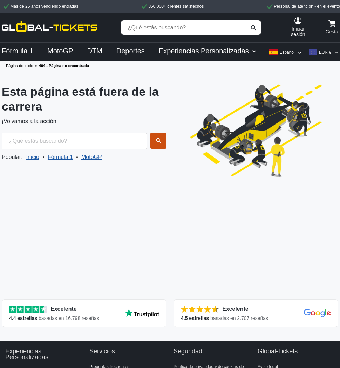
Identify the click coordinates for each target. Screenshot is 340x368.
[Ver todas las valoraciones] (84, 313)
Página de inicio (19, 65)
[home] (49, 27)
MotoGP (91, 157)
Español (286, 52)
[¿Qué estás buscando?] (191, 27)
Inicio (32, 157)
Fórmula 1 (60, 157)
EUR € (325, 52)
